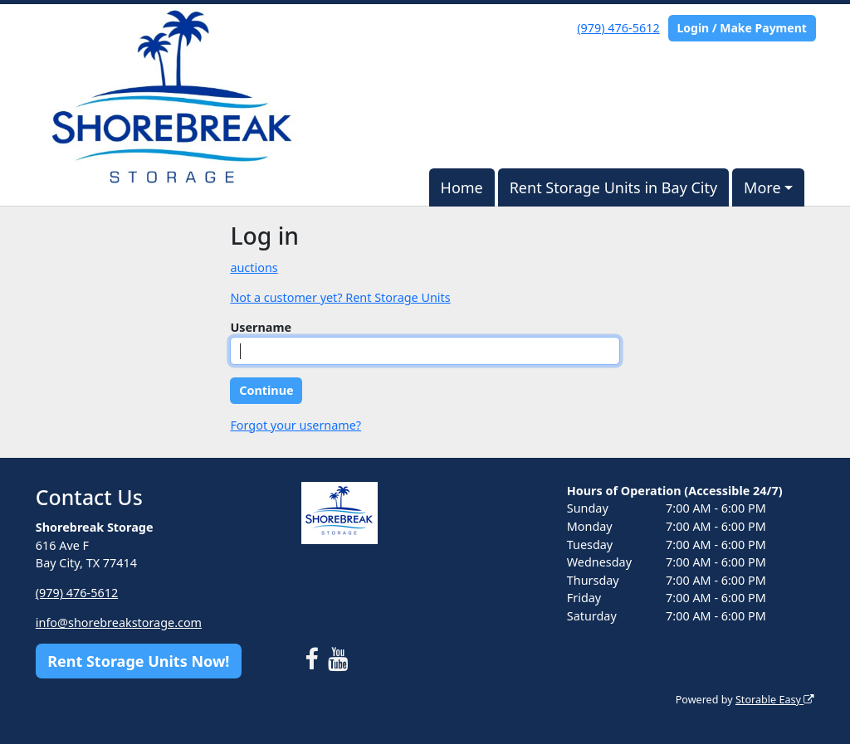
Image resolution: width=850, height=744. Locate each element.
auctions (253, 267)
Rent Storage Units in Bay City (614, 187)
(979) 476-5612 (618, 28)
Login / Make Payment (741, 28)
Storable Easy (774, 700)
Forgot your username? (295, 425)
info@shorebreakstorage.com (119, 622)
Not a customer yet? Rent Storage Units (340, 297)
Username (260, 327)
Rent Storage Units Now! (138, 661)
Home (462, 187)
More (762, 187)
